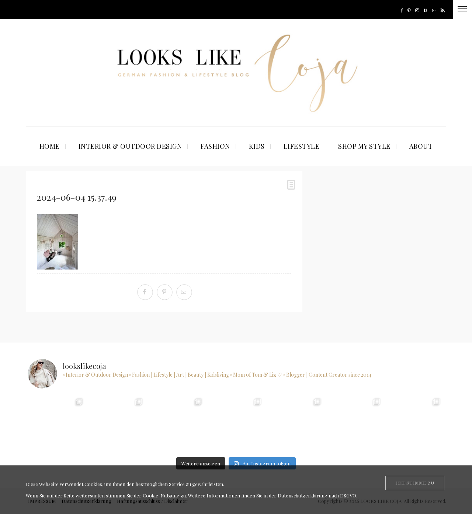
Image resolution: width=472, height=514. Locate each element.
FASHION (215, 146)
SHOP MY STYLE (364, 146)
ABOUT (421, 146)
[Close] (414, 483)
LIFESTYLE (302, 146)
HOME (49, 146)
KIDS (257, 146)
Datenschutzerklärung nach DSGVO (317, 495)
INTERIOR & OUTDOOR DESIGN (130, 146)
